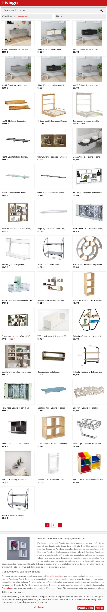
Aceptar (99, 608)
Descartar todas (85, 608)
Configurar (39, 607)
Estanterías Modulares (54, 576)
